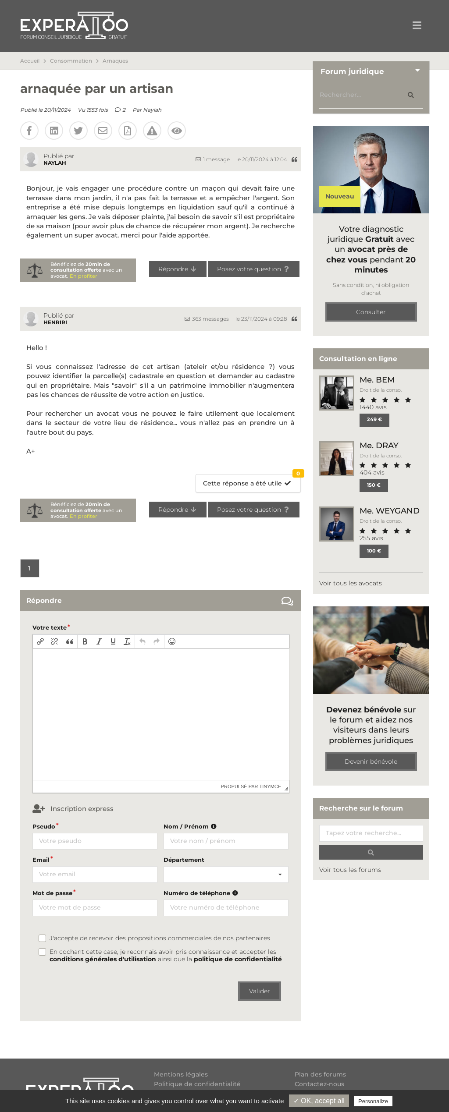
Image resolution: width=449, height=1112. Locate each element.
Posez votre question (253, 269)
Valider (259, 991)
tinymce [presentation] (271, 786)
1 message (213, 159)
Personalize (373, 1101)
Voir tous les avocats (350, 583)
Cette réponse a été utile (252, 481)
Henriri (55, 322)
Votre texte (49, 627)
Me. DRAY (379, 445)
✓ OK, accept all (319, 1101)
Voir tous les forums (350, 870)
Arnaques (115, 61)
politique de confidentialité (238, 959)
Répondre (177, 269)
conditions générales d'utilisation (103, 959)
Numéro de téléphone (202, 892)
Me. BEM (377, 380)
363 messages (207, 318)
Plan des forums (320, 1074)
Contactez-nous (319, 1084)
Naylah (152, 109)
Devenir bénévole (371, 761)
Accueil (29, 61)
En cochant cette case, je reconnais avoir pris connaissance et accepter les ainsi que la (166, 955)
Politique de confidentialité (197, 1084)
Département (184, 859)
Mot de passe (52, 892)
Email (41, 859)
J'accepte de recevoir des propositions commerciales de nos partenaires (160, 938)
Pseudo (43, 826)
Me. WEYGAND (390, 511)
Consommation (71, 61)
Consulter (371, 312)
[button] (40, 641)
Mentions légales (181, 1074)
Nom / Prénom (191, 826)
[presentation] (40, 641)
